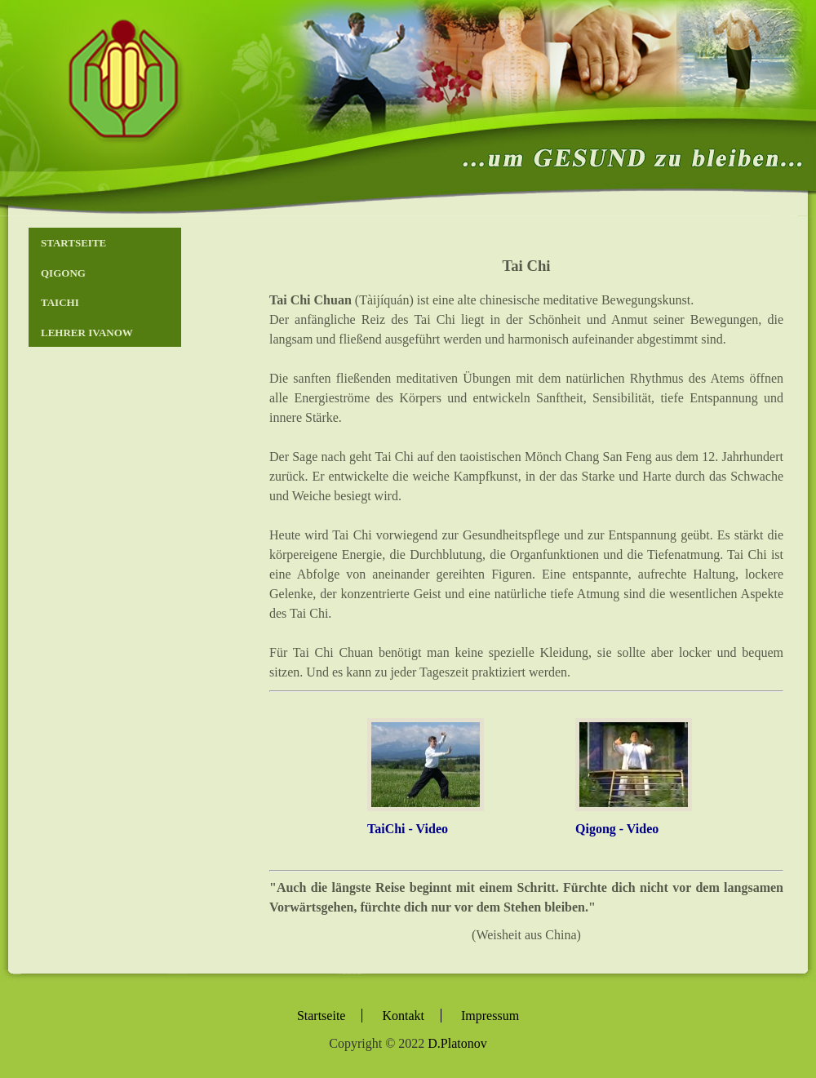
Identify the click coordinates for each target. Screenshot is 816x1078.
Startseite (73, 243)
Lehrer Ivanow (87, 332)
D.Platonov (457, 1043)
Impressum (490, 1016)
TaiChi (60, 302)
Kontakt (403, 1016)
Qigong (63, 273)
